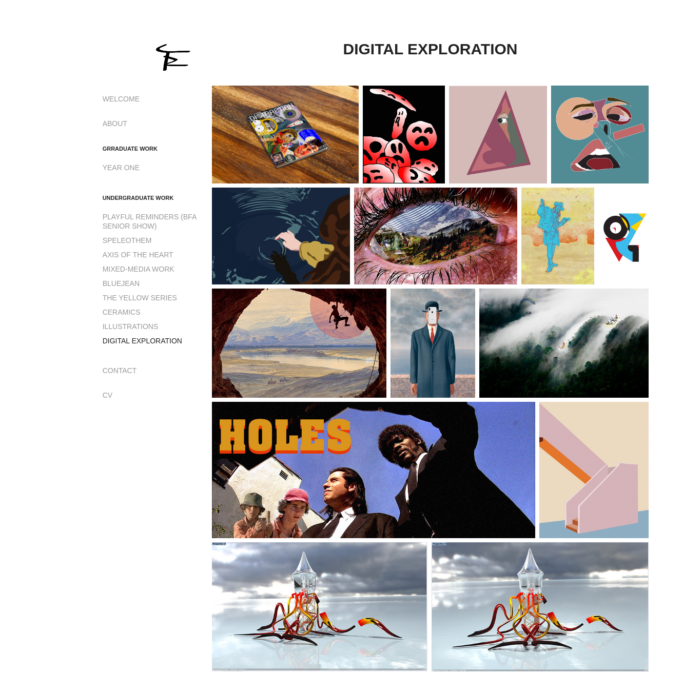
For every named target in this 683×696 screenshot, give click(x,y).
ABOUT (115, 123)
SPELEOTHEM (127, 240)
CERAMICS (122, 312)
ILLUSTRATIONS (131, 326)
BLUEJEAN (121, 283)
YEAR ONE (121, 167)
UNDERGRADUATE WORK (138, 198)
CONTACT (120, 370)
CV (107, 395)
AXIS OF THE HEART (138, 255)
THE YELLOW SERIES (140, 298)
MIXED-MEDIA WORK (138, 269)
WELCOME (121, 99)
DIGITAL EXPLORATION (142, 341)
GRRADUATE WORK (130, 149)
